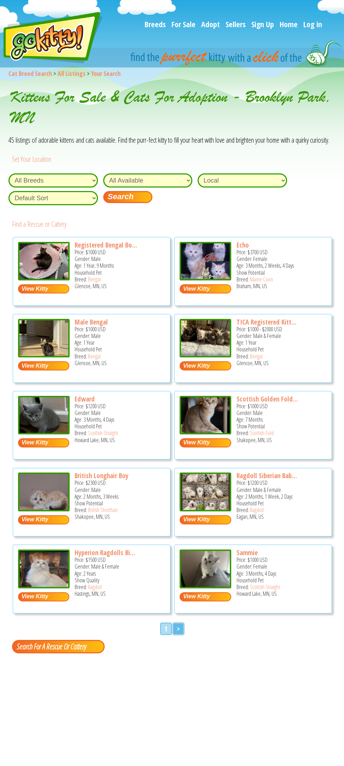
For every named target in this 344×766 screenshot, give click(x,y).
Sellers (236, 24)
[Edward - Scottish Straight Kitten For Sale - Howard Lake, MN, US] (44, 432)
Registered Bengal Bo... (106, 245)
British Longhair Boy (101, 475)
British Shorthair (103, 510)
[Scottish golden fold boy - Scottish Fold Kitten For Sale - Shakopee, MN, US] (205, 432)
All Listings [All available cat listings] (72, 73)
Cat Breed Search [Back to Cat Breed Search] (30, 73)
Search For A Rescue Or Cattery (51, 646)
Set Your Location (31, 159)
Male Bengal (91, 322)
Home (289, 24)
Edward (85, 399)
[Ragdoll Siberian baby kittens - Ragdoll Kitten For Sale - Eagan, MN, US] (205, 508)
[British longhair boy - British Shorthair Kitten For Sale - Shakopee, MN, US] (44, 508)
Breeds (155, 24)
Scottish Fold (262, 433)
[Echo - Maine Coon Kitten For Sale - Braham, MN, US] (205, 278)
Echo (243, 245)
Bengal (94, 279)
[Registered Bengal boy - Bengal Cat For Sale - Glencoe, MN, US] (44, 278)
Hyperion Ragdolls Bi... (105, 552)
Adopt (210, 24)
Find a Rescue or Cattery (39, 224)
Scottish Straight (103, 433)
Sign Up (262, 24)
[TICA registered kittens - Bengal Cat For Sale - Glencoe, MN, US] (205, 355)
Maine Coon (261, 279)
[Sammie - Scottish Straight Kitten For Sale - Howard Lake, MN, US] (205, 585)
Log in (312, 24)
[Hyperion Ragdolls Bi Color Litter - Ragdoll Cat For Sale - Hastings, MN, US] (44, 585)
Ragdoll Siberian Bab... (267, 475)
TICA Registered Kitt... (267, 322)
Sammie (247, 552)
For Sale (183, 24)
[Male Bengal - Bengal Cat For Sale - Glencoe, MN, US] (44, 355)
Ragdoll (257, 510)
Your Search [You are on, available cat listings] (106, 73)
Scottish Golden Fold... (267, 399)
